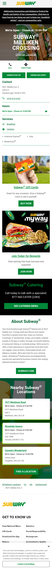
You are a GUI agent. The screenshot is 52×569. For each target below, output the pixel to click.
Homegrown (32, 537)
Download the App (11, 537)
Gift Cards (7, 531)
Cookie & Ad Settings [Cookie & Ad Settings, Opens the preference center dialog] (26, 564)
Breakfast (11, 124)
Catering (10, 129)
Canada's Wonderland (15, 450)
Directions (26, 68)
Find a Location (26, 471)
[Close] (49, 546)
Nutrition (30, 526)
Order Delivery (38, 75)
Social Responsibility (36, 531)
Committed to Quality (36, 542)
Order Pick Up (14, 75)
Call (10, 68)
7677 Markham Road (15, 402)
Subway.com (26, 370)
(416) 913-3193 (13, 98)
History (5, 542)
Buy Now (26, 203)
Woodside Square (13, 426)
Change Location (26, 54)
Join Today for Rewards (26, 256)
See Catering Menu (26, 306)
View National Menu (11, 526)
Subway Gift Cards (26, 187)
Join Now (26, 271)
